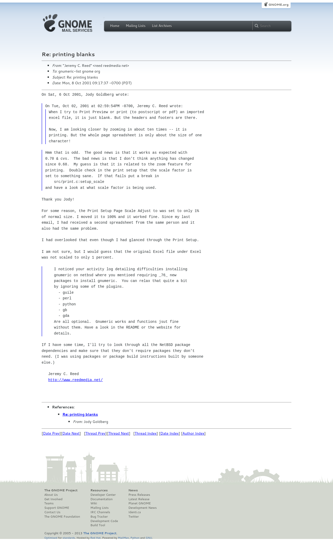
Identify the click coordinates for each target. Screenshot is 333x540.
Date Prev (51, 433)
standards (68, 537)
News (133, 490)
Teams (49, 503)
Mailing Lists (135, 25)
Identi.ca (134, 512)
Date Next (70, 433)
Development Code (104, 521)
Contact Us (52, 512)
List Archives (162, 25)
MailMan (123, 537)
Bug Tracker (99, 517)
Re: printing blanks (80, 414)
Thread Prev (95, 433)
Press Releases (139, 495)
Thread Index (146, 433)
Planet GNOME (139, 503)
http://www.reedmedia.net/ (75, 379)
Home (114, 25)
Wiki (94, 503)
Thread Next (118, 433)
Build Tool (98, 525)
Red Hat (95, 537)
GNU (149, 537)
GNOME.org (278, 4)
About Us (51, 495)
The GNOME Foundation (62, 517)
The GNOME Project (61, 490)
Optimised (50, 537)
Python (134, 537)
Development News (142, 508)
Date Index (169, 433)
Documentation (102, 499)
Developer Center (103, 495)
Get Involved (53, 499)
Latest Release (138, 499)
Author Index (193, 433)
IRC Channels (100, 512)
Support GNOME (56, 508)
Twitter (133, 517)
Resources (99, 490)
